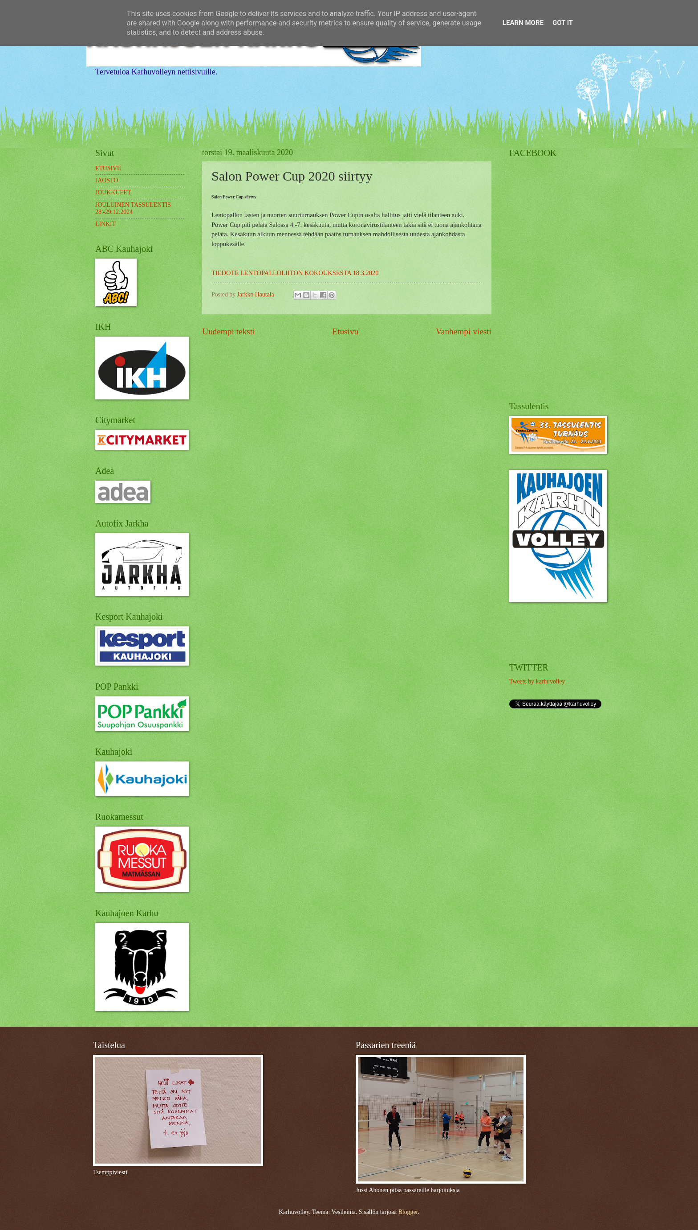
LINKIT (105, 224)
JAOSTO (106, 180)
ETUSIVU (108, 168)
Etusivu (345, 331)
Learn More (523, 23)
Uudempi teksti (228, 331)
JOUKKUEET (113, 192)
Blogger (408, 1212)
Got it (562, 23)
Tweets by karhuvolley (537, 681)
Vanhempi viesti (463, 331)
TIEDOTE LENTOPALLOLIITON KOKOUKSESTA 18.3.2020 (295, 272)
